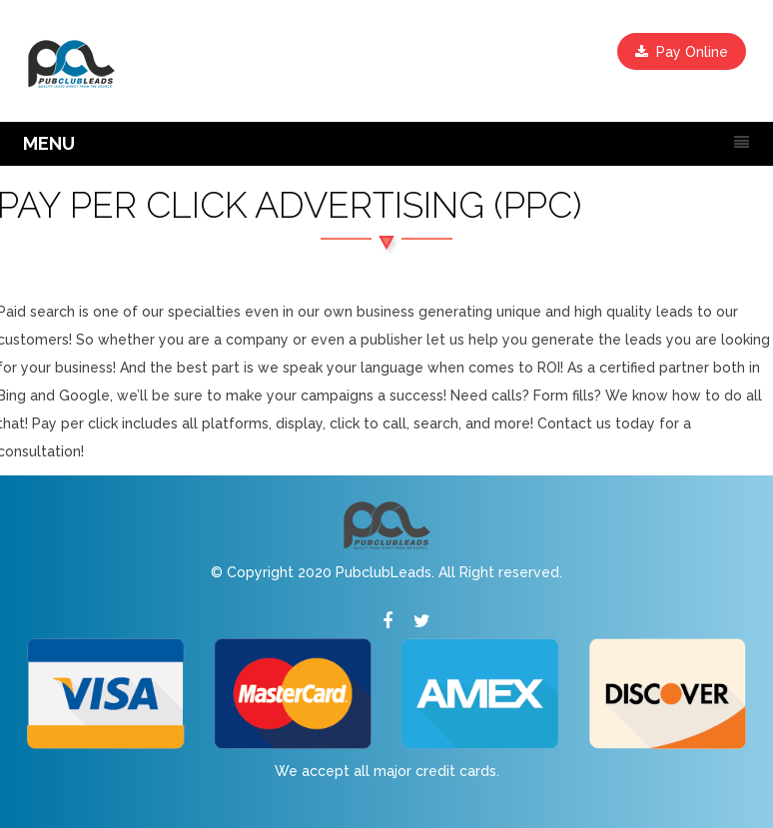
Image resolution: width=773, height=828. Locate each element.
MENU (49, 143)
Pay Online (681, 52)
